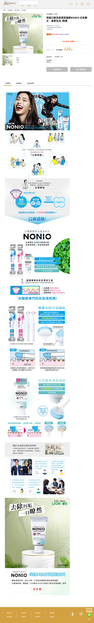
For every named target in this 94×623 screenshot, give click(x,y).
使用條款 (23, 613)
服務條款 (23, 616)
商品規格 (18, 83)
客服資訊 (52, 613)
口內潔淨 (23, 10)
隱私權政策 (9, 616)
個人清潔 (17, 10)
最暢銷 (29, 5)
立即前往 (66, 34)
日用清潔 (10, 10)
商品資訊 (7, 83)
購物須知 (37, 613)
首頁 (4, 10)
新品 (35, 5)
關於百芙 (9, 613)
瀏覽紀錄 (89, 610)
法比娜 (22, 5)
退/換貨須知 (30, 83)
